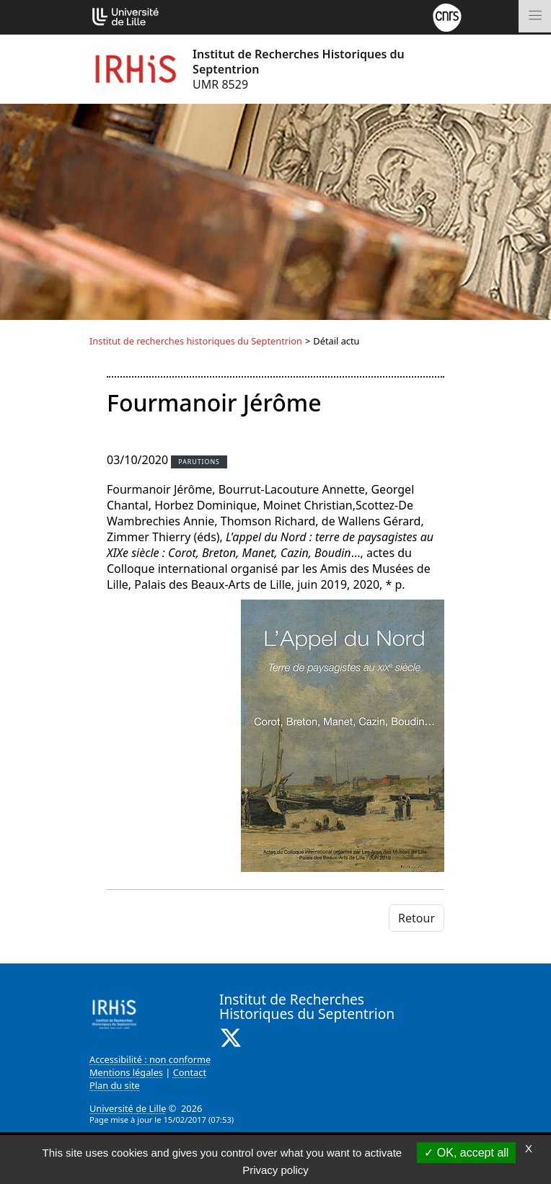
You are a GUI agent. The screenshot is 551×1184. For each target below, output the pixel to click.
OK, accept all (466, 1153)
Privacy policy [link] (275, 1170)
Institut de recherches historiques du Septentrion (195, 340)
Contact (189, 1072)
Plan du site (114, 1085)
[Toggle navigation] (535, 16)
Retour (416, 918)
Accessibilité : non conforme (150, 1059)
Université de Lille (127, 1108)
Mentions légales (126, 1072)
